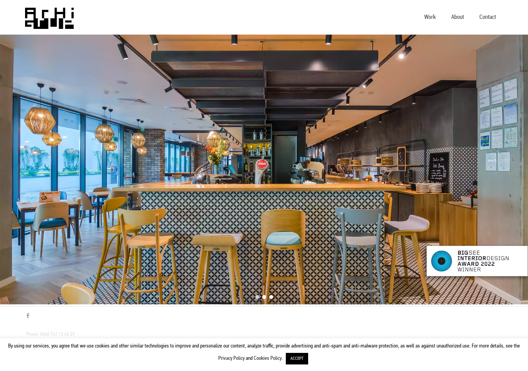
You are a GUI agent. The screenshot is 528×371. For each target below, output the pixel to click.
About (457, 17)
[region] (264, 169)
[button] (257, 297)
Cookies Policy (268, 358)
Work (430, 17)
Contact (487, 17)
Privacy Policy (231, 358)
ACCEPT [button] (297, 358)
